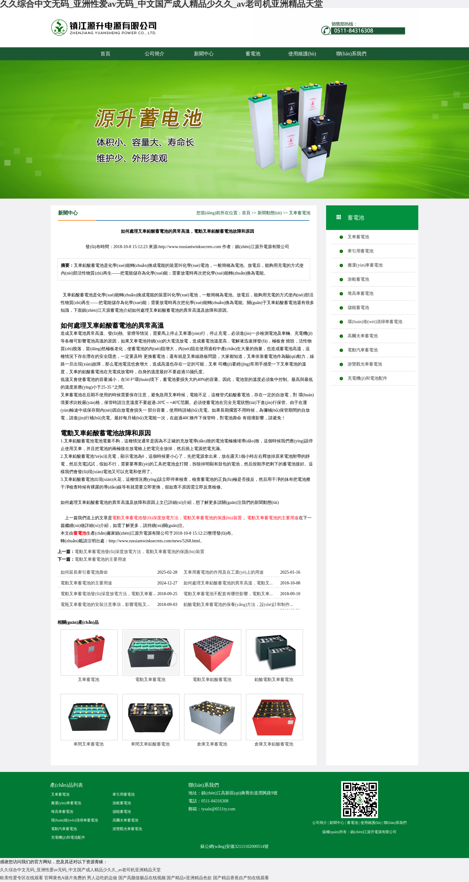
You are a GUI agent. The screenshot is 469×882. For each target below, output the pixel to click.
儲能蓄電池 (358, 307)
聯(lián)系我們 (351, 53)
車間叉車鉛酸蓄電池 (150, 744)
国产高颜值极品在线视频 (142, 878)
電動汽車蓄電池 (363, 350)
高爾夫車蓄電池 (363, 336)
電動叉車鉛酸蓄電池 (212, 679)
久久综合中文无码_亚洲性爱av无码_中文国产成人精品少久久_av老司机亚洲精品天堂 (80, 870)
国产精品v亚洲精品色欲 (189, 878)
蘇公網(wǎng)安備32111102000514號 (234, 846)
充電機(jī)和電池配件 (367, 378)
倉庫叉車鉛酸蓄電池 (273, 744)
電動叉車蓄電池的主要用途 (273, 518)
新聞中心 (204, 53)
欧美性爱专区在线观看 (21, 878)
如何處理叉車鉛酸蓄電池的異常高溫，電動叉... (228, 583)
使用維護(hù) (302, 53)
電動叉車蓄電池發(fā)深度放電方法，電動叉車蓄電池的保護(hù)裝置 (139, 551)
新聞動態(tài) (270, 213)
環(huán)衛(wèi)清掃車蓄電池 (375, 321)
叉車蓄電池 (299, 213)
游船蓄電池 (358, 279)
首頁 (105, 53)
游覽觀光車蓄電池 (365, 364)
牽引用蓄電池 (360, 251)
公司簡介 (154, 53)
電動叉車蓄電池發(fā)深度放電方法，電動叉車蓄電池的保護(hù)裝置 (177, 518)
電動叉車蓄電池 (150, 679)
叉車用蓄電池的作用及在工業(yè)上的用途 (223, 572)
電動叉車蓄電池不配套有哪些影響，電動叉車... (228, 593)
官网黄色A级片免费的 (65, 878)
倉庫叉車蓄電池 (212, 744)
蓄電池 (116, 33)
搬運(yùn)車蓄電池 (365, 265)
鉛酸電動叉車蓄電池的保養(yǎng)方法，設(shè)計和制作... (238, 604)
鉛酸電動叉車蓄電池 (273, 679)
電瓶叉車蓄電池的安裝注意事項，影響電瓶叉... (105, 604)
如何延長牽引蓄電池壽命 (84, 572)
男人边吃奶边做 (102, 878)
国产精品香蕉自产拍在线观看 (241, 878)
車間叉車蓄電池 (88, 744)
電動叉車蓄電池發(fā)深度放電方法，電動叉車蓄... (108, 593)
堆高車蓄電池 (360, 293)
